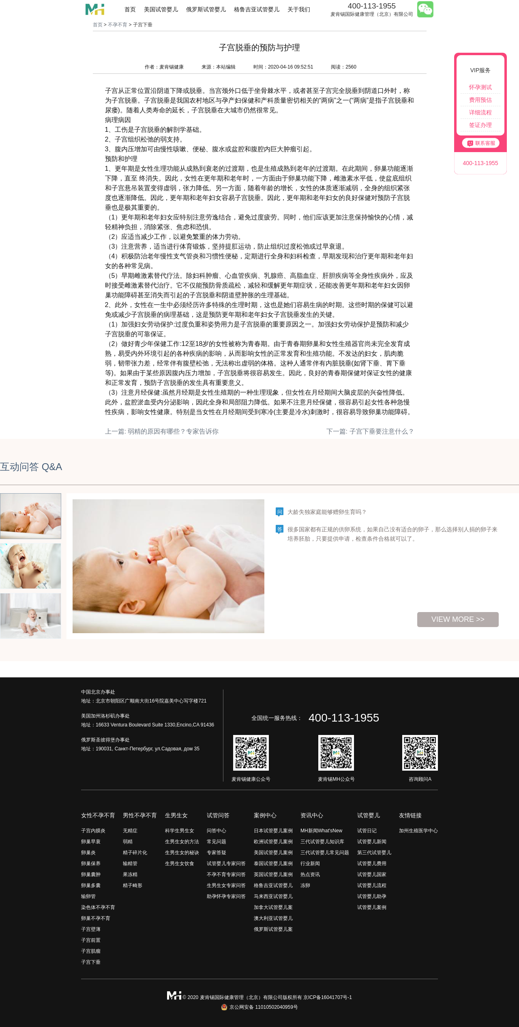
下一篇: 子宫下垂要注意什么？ (370, 431)
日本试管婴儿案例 (273, 831)
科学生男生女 (179, 831)
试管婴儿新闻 (371, 841)
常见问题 (216, 841)
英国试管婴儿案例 (273, 874)
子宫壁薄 (91, 929)
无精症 (130, 831)
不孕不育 (117, 25)
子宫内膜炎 (93, 831)
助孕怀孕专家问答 (226, 896)
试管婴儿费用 (371, 863)
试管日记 (367, 831)
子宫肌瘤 (91, 951)
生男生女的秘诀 (182, 852)
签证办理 (480, 125)
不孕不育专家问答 (226, 874)
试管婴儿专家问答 (226, 863)
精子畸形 (132, 885)
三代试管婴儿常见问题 (324, 852)
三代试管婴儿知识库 (322, 841)
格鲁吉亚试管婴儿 (256, 9)
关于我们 (298, 9)
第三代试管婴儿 (374, 852)
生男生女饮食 (179, 863)
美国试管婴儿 (161, 9)
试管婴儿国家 (371, 874)
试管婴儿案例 (371, 907)
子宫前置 (91, 940)
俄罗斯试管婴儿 (206, 9)
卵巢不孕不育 (95, 918)
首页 (130, 9)
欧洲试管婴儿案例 (273, 841)
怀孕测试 (480, 87)
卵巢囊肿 (91, 874)
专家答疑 (216, 852)
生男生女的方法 (182, 841)
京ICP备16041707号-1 (327, 997)
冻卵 (305, 885)
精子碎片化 (135, 852)
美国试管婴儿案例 (273, 852)
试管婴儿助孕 (371, 896)
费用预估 (480, 100)
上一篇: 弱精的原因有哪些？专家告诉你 (162, 431)
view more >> (458, 619)
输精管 (130, 863)
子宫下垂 (91, 962)
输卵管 (88, 896)
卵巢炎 (88, 852)
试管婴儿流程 (371, 885)
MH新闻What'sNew (321, 831)
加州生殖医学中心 (418, 831)
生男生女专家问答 (226, 885)
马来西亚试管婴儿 (273, 896)
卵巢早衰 (91, 841)
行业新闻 (310, 863)
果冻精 (130, 874)
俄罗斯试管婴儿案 (273, 929)
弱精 (128, 841)
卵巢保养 (91, 863)
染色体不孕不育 (98, 907)
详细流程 (480, 112)
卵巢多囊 (91, 885)
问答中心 (216, 831)
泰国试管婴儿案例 (273, 863)
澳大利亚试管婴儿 (273, 918)
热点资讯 (310, 874)
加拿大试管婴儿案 (273, 907)
